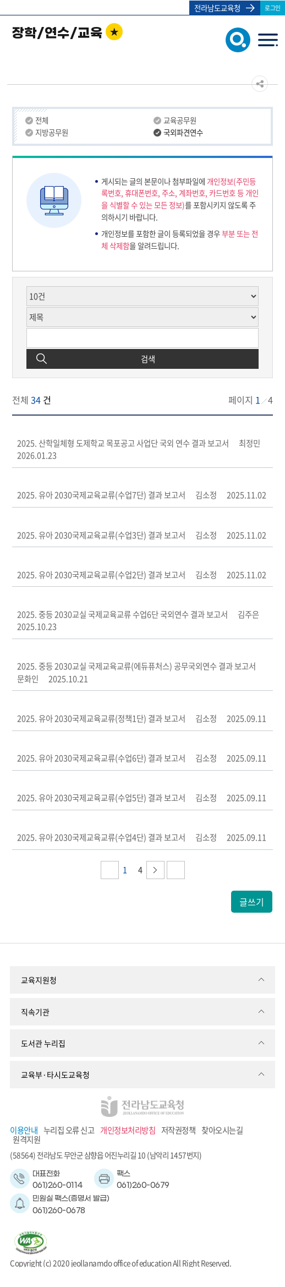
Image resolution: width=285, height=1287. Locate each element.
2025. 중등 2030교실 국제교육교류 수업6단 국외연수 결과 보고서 (122, 614)
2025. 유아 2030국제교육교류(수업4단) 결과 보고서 (101, 837)
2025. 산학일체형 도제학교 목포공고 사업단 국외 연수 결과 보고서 (123, 443)
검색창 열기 (235, 39)
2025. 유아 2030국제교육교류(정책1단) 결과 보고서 (101, 718)
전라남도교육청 (217, 7)
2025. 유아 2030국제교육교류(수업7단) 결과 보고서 (101, 495)
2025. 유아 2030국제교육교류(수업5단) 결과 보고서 (101, 798)
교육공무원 (179, 120)
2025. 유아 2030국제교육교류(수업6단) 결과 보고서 (101, 758)
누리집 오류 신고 (69, 1130)
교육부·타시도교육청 (55, 1074)
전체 (41, 120)
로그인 (273, 7)
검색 (148, 359)
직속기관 (35, 1011)
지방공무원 (51, 132)
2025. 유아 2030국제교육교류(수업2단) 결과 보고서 (101, 575)
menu (268, 41)
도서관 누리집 (43, 1043)
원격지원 (26, 1139)
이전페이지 (110, 870)
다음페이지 (155, 870)
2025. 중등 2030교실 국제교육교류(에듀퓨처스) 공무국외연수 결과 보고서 (136, 666)
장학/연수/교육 (57, 33)
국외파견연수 (183, 132)
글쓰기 (251, 901)
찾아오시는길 (222, 1130)
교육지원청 (39, 979)
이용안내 (23, 1130)
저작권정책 (178, 1130)
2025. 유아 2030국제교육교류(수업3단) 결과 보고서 (101, 535)
